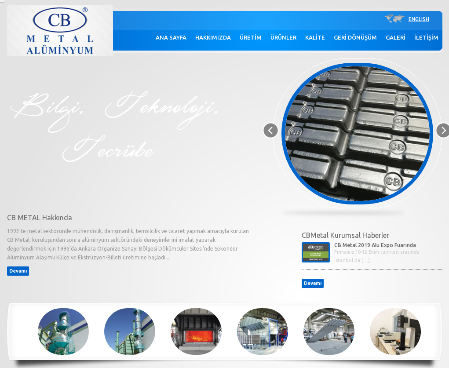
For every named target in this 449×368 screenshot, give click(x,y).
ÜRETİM (251, 37)
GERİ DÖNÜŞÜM (355, 37)
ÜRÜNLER (283, 37)
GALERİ (395, 37)
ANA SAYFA (171, 37)
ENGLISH (419, 19)
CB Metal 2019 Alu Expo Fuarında (375, 245)
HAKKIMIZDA (213, 37)
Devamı (18, 270)
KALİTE (315, 37)
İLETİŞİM (426, 37)
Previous (269, 130)
